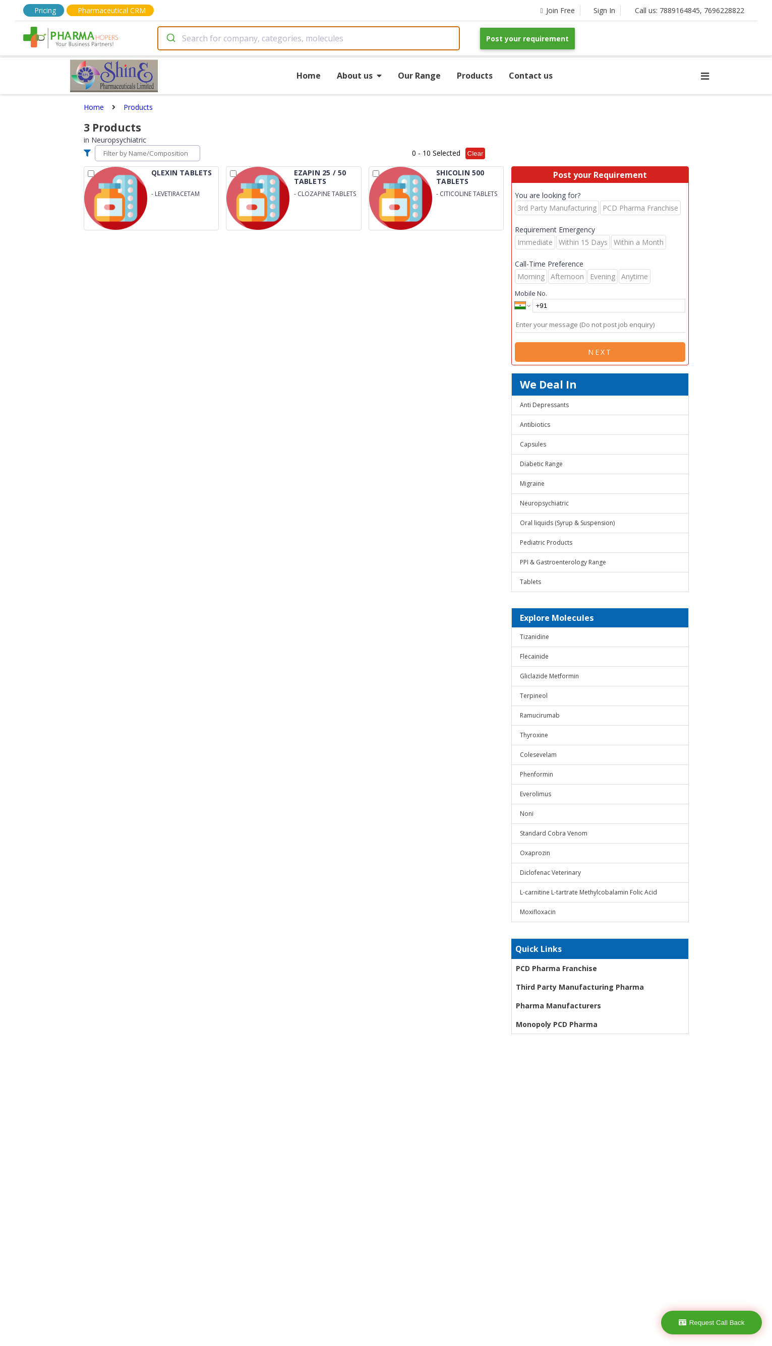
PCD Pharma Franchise (556, 968)
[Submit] (170, 38)
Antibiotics (535, 424)
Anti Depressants (544, 405)
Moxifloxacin (538, 912)
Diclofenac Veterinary (550, 872)
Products (475, 75)
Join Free (557, 10)
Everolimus (535, 794)
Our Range (419, 75)
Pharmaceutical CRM (112, 10)
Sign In (604, 10)
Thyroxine (534, 735)
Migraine (532, 483)
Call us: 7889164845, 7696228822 (689, 10)
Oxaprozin (535, 853)
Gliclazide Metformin (549, 676)
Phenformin (536, 774)
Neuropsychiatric (544, 503)
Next (600, 352)
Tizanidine (534, 636)
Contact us (531, 75)
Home (308, 75)
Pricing (45, 10)
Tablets (530, 582)
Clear (475, 153)
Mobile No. (531, 293)
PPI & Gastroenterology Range (563, 562)
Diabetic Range (541, 464)
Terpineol (534, 695)
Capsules (533, 444)
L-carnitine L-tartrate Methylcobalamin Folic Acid (588, 892)
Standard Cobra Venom (553, 833)
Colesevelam (538, 754)
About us (359, 75)
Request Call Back (712, 1322)
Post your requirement (527, 38)
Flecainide (534, 656)
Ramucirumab (540, 715)
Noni (526, 813)
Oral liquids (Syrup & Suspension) (567, 523)
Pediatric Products (546, 542)
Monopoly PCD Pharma (557, 1024)
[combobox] (308, 38)
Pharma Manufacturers (558, 1005)
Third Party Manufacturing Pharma (580, 987)
